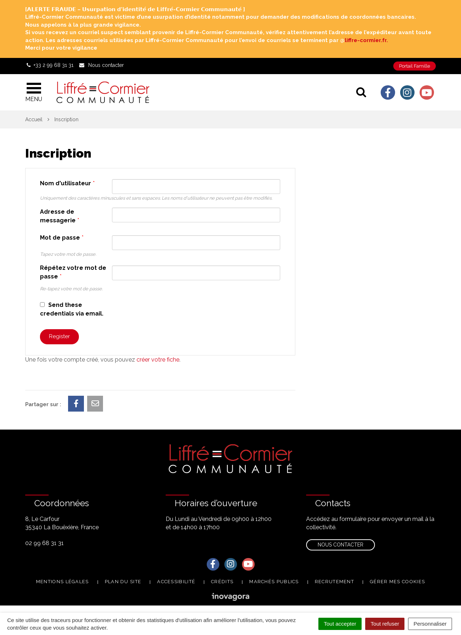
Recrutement (334, 581)
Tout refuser (385, 624)
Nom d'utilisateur (67, 183)
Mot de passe (62, 237)
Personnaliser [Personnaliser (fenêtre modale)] (430, 624)
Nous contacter (340, 545)
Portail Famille (414, 66)
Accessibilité (176, 581)
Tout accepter (340, 624)
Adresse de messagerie (59, 216)
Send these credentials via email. (71, 309)
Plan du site (123, 581)
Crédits (222, 581)
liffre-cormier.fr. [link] (366, 40)
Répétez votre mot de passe (73, 272)
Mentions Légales (62, 581)
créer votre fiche (157, 359)
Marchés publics (274, 581)
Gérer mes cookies (397, 581)
